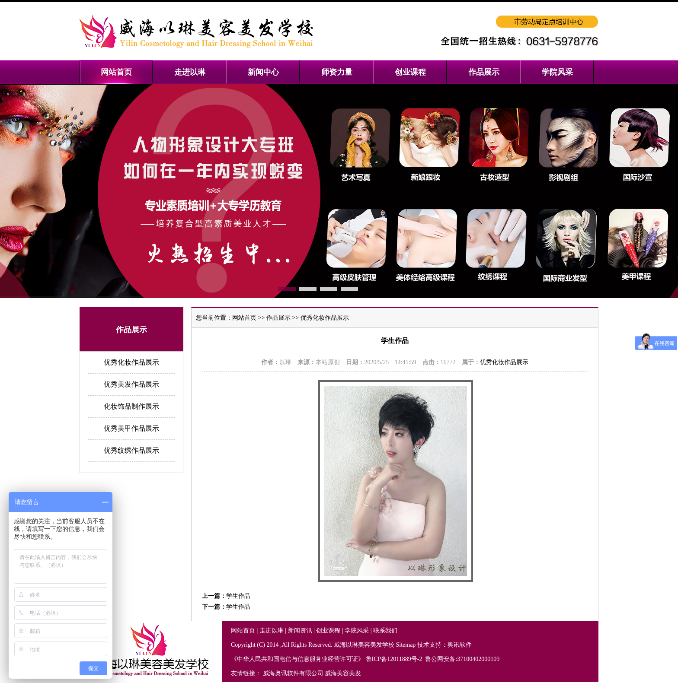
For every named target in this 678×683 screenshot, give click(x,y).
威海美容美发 (343, 673)
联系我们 (385, 630)
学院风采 (357, 630)
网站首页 (244, 317)
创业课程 (328, 630)
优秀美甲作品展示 (131, 428)
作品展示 (278, 317)
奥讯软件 (460, 645)
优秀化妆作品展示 (131, 362)
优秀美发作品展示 (131, 384)
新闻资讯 (300, 630)
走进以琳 (271, 630)
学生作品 (238, 596)
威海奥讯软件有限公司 (293, 673)
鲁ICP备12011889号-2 (395, 659)
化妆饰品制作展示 (131, 406)
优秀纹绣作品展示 (131, 450)
